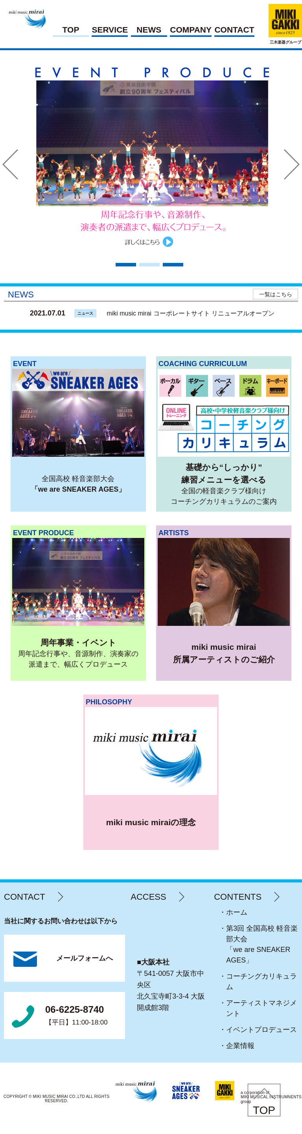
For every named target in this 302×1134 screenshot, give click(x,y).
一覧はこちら (275, 294)
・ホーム (236, 912)
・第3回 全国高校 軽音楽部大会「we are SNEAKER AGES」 (262, 944)
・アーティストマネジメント (261, 1008)
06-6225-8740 (76, 1016)
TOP (71, 30)
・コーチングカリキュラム (261, 981)
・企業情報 (240, 1046)
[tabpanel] (151, 155)
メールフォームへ (84, 958)
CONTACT (234, 30)
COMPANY (191, 30)
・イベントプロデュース (261, 1030)
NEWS (148, 30)
